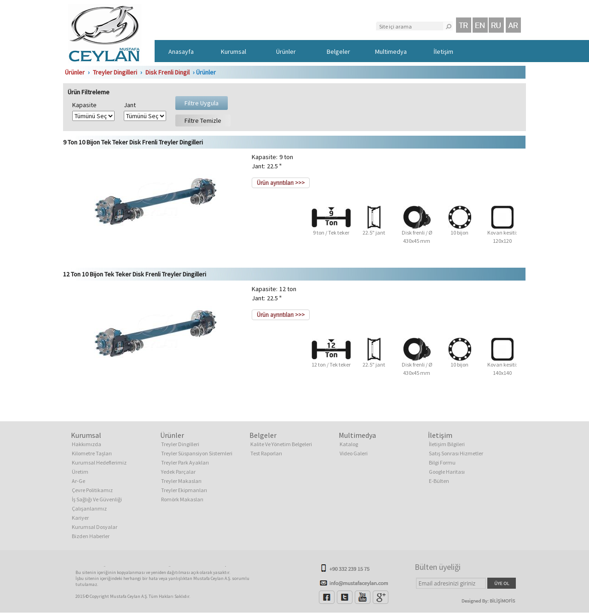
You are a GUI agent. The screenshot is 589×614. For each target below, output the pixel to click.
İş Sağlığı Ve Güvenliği (97, 499)
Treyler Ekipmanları (184, 490)
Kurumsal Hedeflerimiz (99, 462)
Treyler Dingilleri (115, 72)
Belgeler (338, 51)
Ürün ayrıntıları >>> (281, 183)
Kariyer (80, 517)
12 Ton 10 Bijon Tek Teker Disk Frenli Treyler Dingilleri (134, 274)
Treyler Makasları (181, 480)
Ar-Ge (78, 480)
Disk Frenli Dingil (167, 72)
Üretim (80, 471)
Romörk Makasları (182, 499)
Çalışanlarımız (89, 508)
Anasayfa (181, 51)
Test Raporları (266, 453)
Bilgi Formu (442, 462)
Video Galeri (354, 453)
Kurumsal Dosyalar (94, 526)
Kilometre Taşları (92, 453)
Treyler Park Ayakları (185, 462)
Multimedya (391, 51)
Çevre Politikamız (92, 490)
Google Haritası (447, 471)
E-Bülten (439, 480)
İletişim (443, 51)
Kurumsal (233, 51)
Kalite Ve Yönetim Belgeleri (281, 444)
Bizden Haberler (91, 536)
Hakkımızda (86, 444)
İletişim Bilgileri (447, 444)
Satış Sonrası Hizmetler (456, 453)
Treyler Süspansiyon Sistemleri (196, 453)
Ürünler (286, 51)
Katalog (349, 444)
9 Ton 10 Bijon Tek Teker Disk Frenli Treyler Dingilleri (133, 142)
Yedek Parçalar (178, 471)
